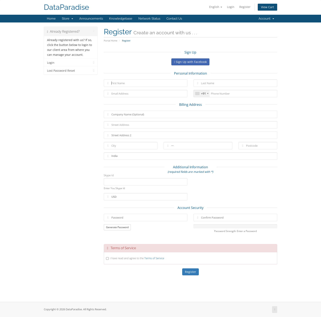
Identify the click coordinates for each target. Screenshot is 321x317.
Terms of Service (154, 258)
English (215, 7)
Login (230, 7)
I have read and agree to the (137, 258)
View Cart (267, 7)
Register (245, 7)
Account (266, 18)
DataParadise (66, 7)
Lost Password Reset (70, 70)
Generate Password (117, 227)
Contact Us (174, 18)
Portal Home (110, 40)
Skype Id (109, 175)
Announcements (91, 18)
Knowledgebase (120, 18)
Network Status (149, 18)
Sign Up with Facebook (190, 62)
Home (51, 18)
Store (67, 18)
